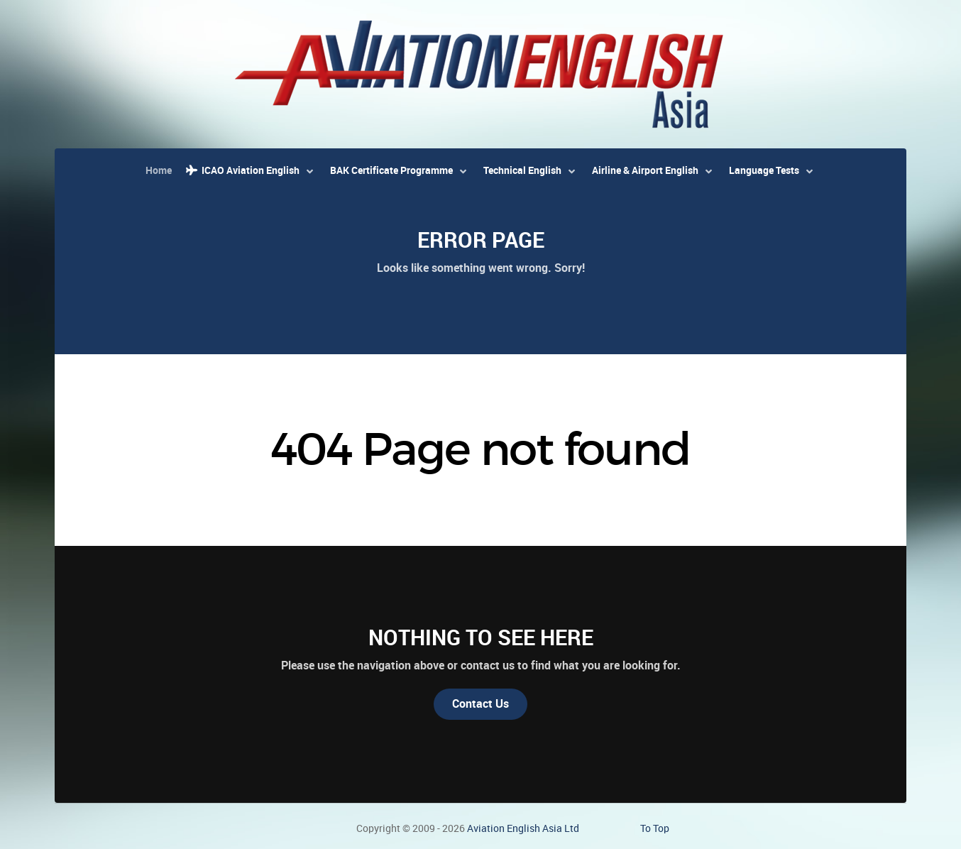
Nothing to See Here (480, 637)
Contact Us (480, 704)
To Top (654, 828)
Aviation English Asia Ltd (523, 828)
